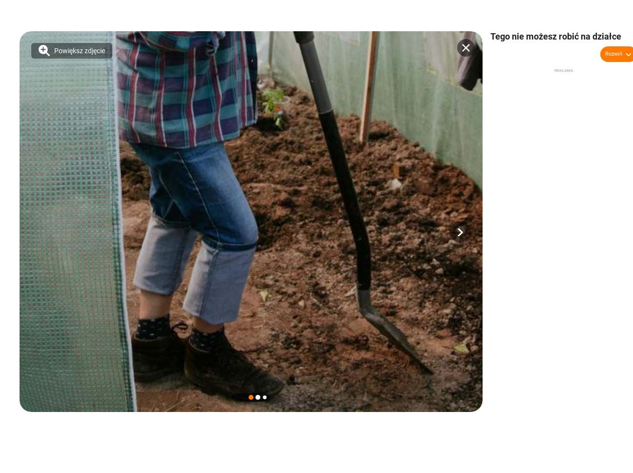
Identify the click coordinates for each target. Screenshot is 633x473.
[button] (460, 232)
